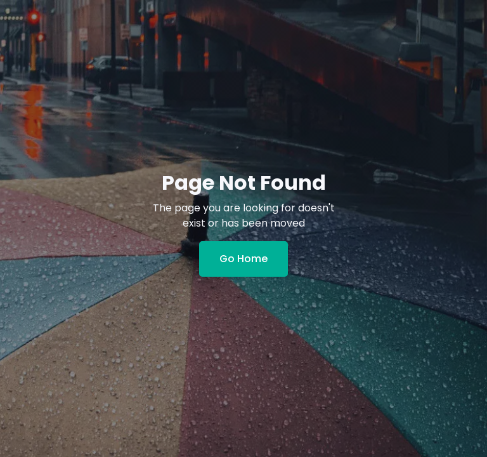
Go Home (243, 258)
